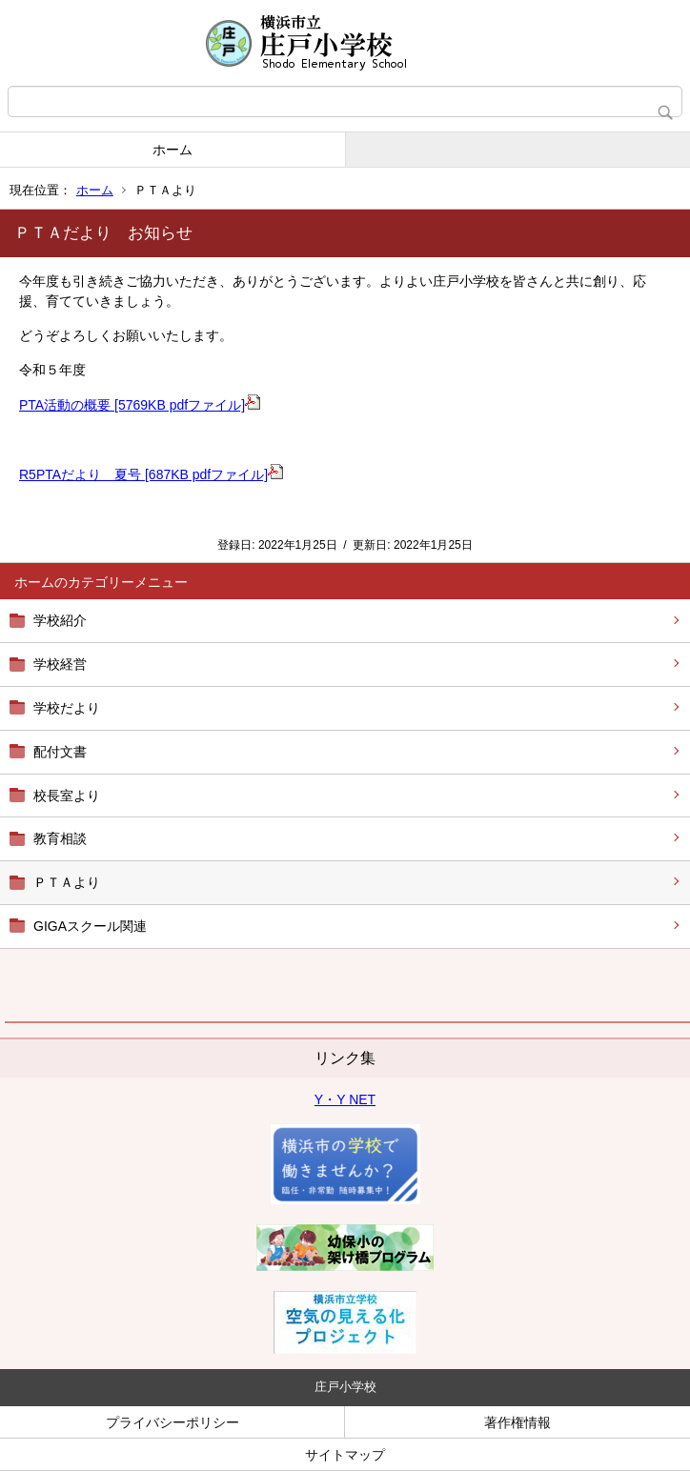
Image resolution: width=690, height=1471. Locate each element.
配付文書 (60, 751)
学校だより (66, 707)
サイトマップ (345, 1454)
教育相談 (60, 838)
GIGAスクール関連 (90, 926)
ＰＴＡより (66, 882)
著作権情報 (517, 1422)
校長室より (66, 795)
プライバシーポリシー (172, 1422)
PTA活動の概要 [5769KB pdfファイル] (139, 405)
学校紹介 (60, 620)
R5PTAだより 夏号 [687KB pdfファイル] (151, 474)
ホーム (172, 149)
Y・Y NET (345, 1099)
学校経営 (60, 664)
